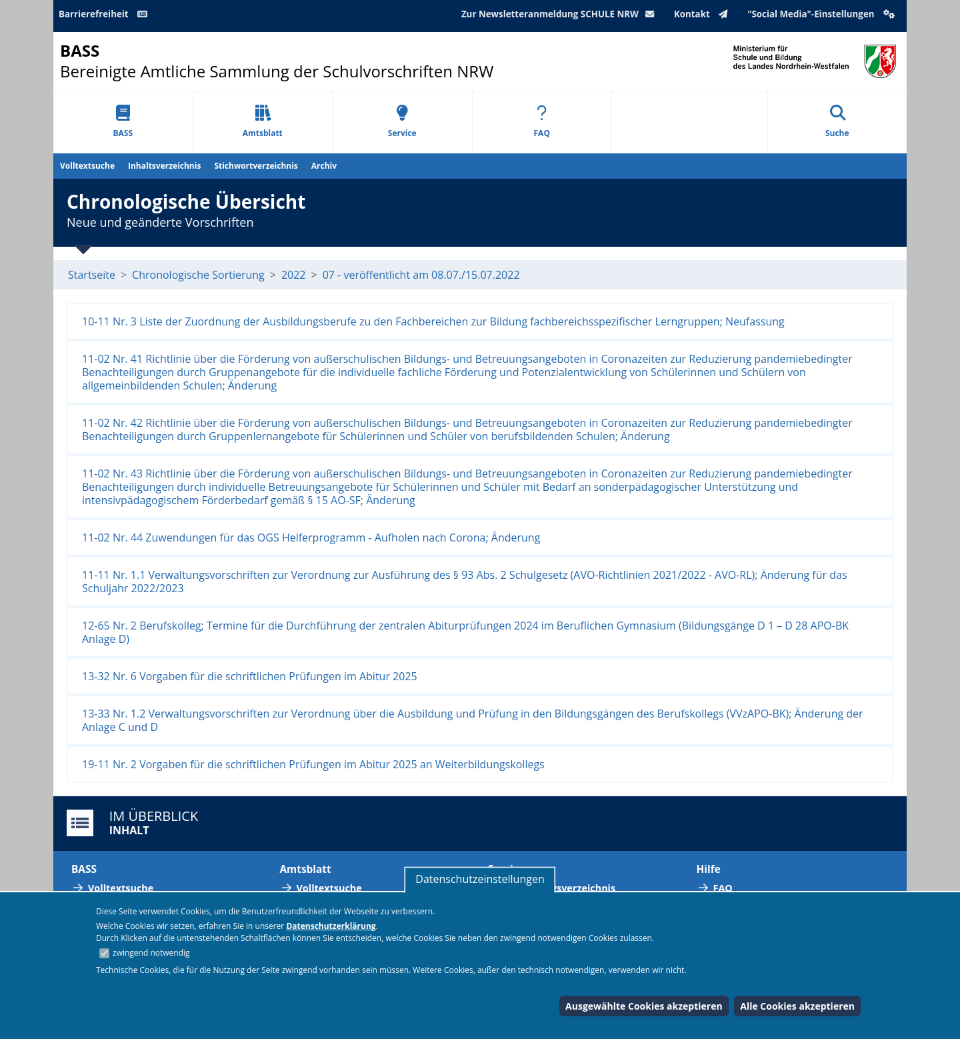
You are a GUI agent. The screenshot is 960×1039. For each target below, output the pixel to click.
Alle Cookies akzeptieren (797, 1006)
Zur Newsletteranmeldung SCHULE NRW (560, 14)
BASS (123, 122)
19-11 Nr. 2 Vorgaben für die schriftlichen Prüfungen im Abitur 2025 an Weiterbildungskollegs (313, 764)
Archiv (324, 165)
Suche (837, 122)
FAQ (542, 122)
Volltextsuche (87, 165)
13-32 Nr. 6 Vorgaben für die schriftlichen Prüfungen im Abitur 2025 (249, 676)
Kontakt (703, 14)
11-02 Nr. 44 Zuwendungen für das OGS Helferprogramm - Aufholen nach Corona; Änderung (311, 537)
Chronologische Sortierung (198, 274)
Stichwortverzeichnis (255, 165)
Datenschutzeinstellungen (479, 879)
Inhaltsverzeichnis (164, 165)
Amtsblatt (263, 122)
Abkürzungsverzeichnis (560, 888)
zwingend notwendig (151, 952)
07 (329, 274)
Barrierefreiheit (105, 14)
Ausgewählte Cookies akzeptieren (644, 1006)
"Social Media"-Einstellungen (822, 14)
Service (402, 122)
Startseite (91, 274)
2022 (293, 274)
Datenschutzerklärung (330, 926)
